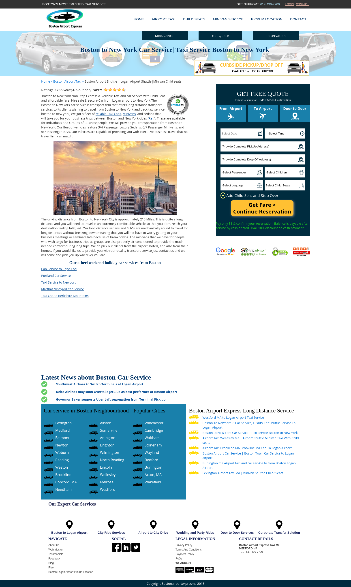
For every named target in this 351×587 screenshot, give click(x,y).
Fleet (51, 567)
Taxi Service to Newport (58, 282)
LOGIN (289, 4)
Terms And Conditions (189, 549)
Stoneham (153, 445)
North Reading (112, 459)
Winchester (154, 423)
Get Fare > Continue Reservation (262, 208)
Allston (105, 423)
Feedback (54, 558)
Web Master (55, 549)
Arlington (107, 437)
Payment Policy (185, 554)
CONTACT (302, 4)
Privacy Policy (184, 545)
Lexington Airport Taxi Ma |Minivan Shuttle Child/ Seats (242, 473)
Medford (62, 430)
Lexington (63, 423)
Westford (107, 489)
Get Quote (220, 35)
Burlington (153, 467)
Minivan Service (228, 19)
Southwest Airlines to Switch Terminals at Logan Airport (99, 384)
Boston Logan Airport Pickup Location (70, 572)
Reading (62, 459)
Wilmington (109, 452)
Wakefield (153, 482)
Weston (61, 467)
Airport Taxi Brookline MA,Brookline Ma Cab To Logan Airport (246, 448)
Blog (51, 563)
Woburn (62, 452)
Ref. (151, 118)
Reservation (276, 35)
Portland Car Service (56, 275)
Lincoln (106, 467)
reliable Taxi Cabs (108, 114)
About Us (53, 545)
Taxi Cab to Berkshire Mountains (65, 296)
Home (139, 19)
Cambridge (154, 430)
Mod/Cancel (165, 35)
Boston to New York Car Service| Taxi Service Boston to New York (249, 433)
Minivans (129, 114)
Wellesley (108, 474)
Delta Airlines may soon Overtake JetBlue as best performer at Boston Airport (116, 392)
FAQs (179, 558)
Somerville (109, 430)
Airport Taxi (164, 19)
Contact (298, 19)
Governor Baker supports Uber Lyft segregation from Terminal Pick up (110, 399)
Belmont (62, 437)
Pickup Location (267, 19)
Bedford (151, 459)
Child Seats (194, 19)
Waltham (152, 437)
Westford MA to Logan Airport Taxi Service (233, 417)
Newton (61, 445)
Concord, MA (66, 482)
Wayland (152, 452)
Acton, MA (153, 474)
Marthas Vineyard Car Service (62, 289)
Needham (63, 489)
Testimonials (55, 554)
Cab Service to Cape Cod (59, 269)
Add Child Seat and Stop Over (249, 195)
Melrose (106, 482)
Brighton (107, 445)
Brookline (63, 474)
